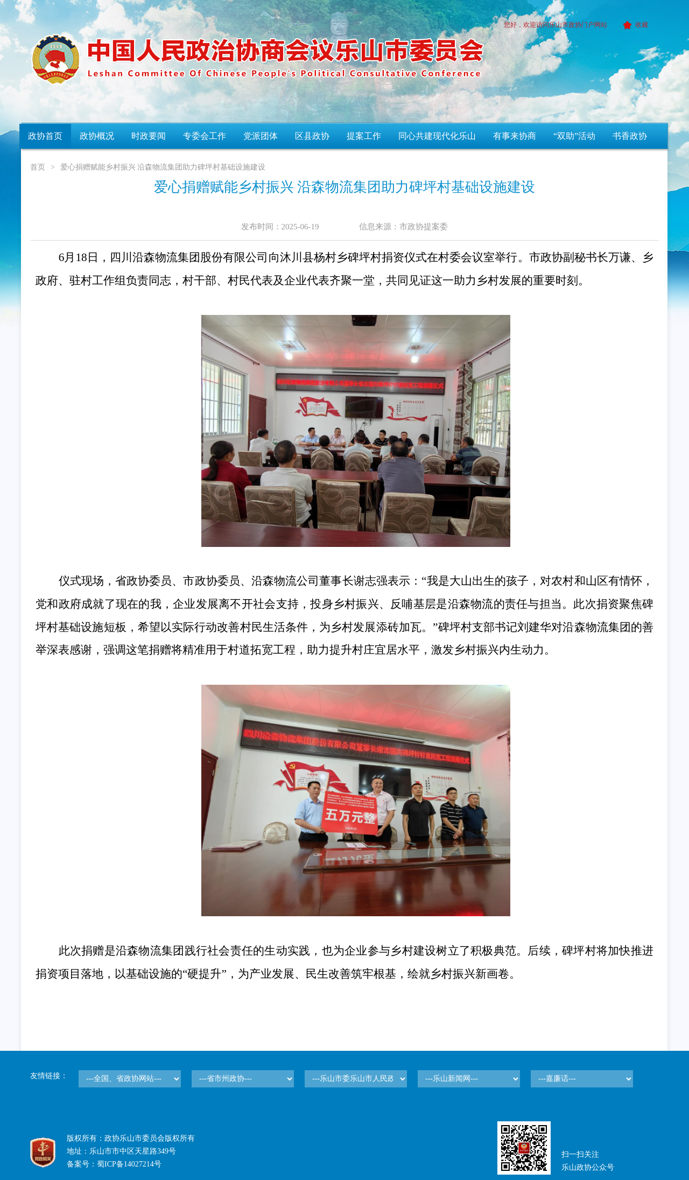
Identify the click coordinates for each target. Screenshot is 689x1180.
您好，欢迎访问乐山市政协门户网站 (555, 25)
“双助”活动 (574, 136)
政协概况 (97, 136)
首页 (37, 167)
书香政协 (630, 136)
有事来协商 (514, 136)
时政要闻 (148, 136)
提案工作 (364, 136)
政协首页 (45, 136)
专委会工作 (204, 136)
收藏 (634, 25)
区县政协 (312, 136)
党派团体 (260, 136)
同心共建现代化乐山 (437, 136)
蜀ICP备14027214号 (129, 1164)
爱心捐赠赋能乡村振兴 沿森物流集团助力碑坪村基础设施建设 (163, 167)
